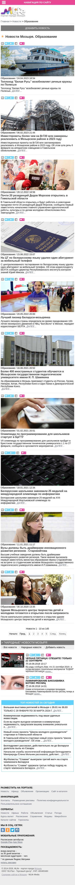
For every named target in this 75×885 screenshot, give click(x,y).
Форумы (48, 816)
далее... (17, 91)
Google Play (7, 842)
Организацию (42, 791)
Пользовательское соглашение (16, 804)
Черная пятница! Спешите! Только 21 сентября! (49, 659)
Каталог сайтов (8, 820)
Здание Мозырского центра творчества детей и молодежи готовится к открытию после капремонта (35, 611)
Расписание (22, 816)
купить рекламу (8, 862)
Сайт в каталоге (59, 791)
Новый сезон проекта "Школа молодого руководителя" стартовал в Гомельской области (35, 733)
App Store (18, 842)
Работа (24, 813)
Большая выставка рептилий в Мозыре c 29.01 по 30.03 (36, 707)
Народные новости (31, 647)
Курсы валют (7, 816)
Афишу (15, 791)
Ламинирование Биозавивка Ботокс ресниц (45, 681)
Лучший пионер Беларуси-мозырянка (25, 317)
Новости (5, 813)
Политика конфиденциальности (53, 800)
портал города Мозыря (13, 14)
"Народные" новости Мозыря (25, 642)
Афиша (15, 813)
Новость (5, 791)
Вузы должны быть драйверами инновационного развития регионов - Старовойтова (33, 549)
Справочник (36, 816)
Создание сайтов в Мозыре (14, 874)
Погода (58, 813)
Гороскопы (23, 820)
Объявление (27, 791)
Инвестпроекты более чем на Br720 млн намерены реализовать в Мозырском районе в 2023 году (34, 137)
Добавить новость (37, 28)
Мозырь (38, 868)
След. (53, 633)
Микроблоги (61, 816)
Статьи (48, 813)
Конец (62, 633)
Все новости (10, 647)
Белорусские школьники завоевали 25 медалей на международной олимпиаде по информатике (34, 492)
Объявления (36, 813)
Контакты (5, 800)
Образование (8, 78)
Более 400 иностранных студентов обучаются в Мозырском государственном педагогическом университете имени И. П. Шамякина (32, 374)
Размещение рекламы (23, 800)
